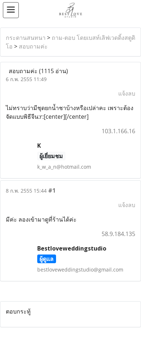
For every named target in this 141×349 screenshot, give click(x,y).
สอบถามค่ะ (33, 46)
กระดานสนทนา (26, 38)
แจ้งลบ (126, 93)
